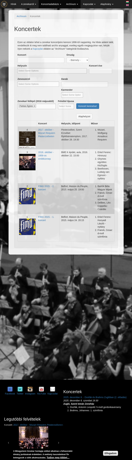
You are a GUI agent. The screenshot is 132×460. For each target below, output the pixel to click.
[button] (8, 441)
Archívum (72, 4)
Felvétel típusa (66, 101)
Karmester (67, 90)
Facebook (10, 393)
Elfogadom (110, 453)
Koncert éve (95, 65)
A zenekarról (28, 4)
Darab (64, 79)
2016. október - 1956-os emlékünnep (46, 155)
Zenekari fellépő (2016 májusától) (36, 101)
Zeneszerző (24, 79)
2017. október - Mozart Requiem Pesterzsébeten (46, 133)
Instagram (30, 393)
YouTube (41, 393)
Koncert (22, 55)
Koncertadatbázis (51, 4)
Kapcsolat (89, 4)
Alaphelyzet (84, 116)
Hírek (13, 4)
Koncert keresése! (87, 106)
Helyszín (22, 65)
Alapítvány (106, 4)
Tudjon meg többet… (58, 457)
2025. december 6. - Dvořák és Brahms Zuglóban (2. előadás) (94, 397)
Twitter (20, 393)
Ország (70, 55)
